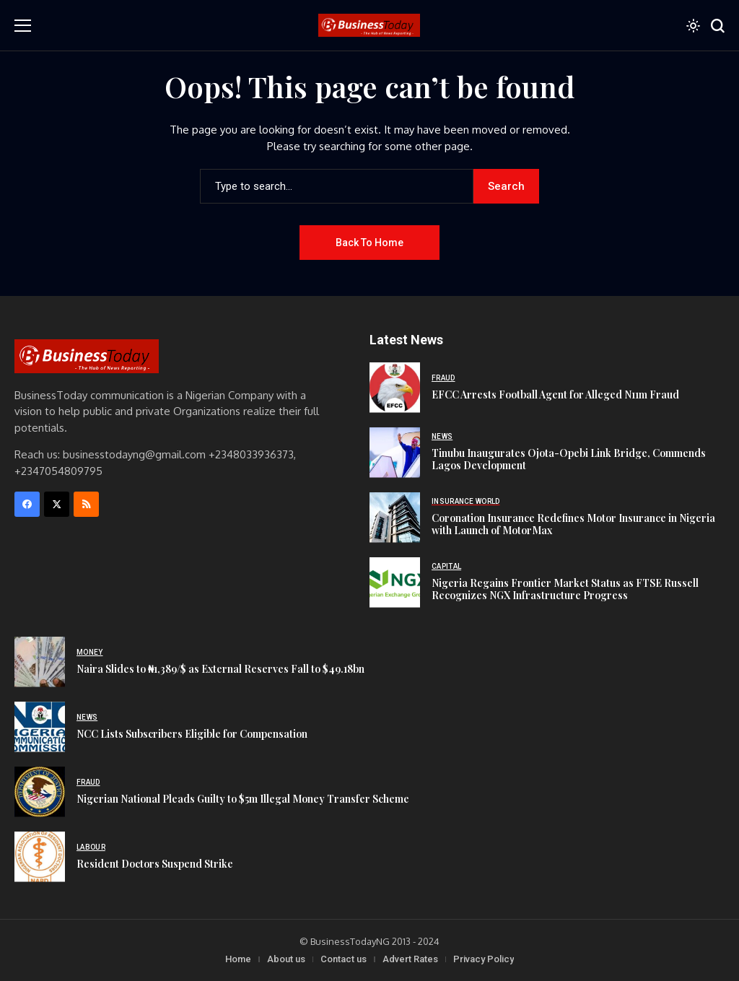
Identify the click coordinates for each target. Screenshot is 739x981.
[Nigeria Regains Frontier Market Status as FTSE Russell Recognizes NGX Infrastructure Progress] (395, 582)
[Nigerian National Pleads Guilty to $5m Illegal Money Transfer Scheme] (39, 792)
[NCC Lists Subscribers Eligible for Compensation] (39, 727)
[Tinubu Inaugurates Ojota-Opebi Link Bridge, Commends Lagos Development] (395, 452)
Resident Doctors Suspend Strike (154, 864)
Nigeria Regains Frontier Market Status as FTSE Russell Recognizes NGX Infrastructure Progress (565, 589)
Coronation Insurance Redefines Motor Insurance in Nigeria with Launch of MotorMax (573, 524)
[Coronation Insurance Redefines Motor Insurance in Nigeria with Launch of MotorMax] (395, 517)
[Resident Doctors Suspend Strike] (39, 857)
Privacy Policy (483, 959)
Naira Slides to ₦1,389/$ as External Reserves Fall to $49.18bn (220, 669)
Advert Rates (410, 959)
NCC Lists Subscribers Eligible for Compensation (191, 734)
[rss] (86, 504)
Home (238, 959)
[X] (56, 504)
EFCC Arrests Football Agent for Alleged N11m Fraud (555, 394)
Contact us (343, 959)
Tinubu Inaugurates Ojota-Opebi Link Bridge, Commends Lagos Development (569, 459)
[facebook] (27, 504)
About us (286, 959)
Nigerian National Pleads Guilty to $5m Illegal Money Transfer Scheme (242, 799)
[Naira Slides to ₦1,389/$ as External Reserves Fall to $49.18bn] (39, 662)
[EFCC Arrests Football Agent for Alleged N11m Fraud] (395, 387)
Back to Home (369, 242)
